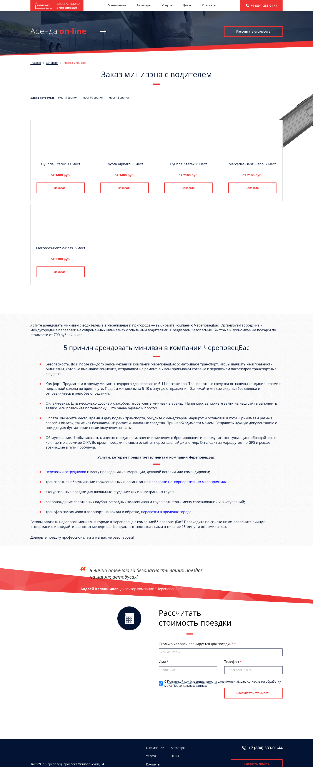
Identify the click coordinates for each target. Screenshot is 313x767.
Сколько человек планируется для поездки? (196, 643)
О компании (116, 5)
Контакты (209, 5)
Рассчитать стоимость (253, 31)
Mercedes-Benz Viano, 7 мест (252, 164)
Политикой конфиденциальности (192, 681)
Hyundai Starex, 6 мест (188, 164)
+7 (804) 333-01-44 (264, 5)
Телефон (232, 661)
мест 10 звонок (93, 97)
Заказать (60, 188)
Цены (187, 5)
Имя (163, 661)
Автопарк (144, 5)
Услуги (167, 5)
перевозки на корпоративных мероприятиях (188, 481)
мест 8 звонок (67, 97)
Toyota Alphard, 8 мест (124, 164)
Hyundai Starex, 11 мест (60, 164)
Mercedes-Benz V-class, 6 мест (60, 248)
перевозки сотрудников (66, 471)
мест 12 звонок (119, 97)
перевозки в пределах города (166, 511)
